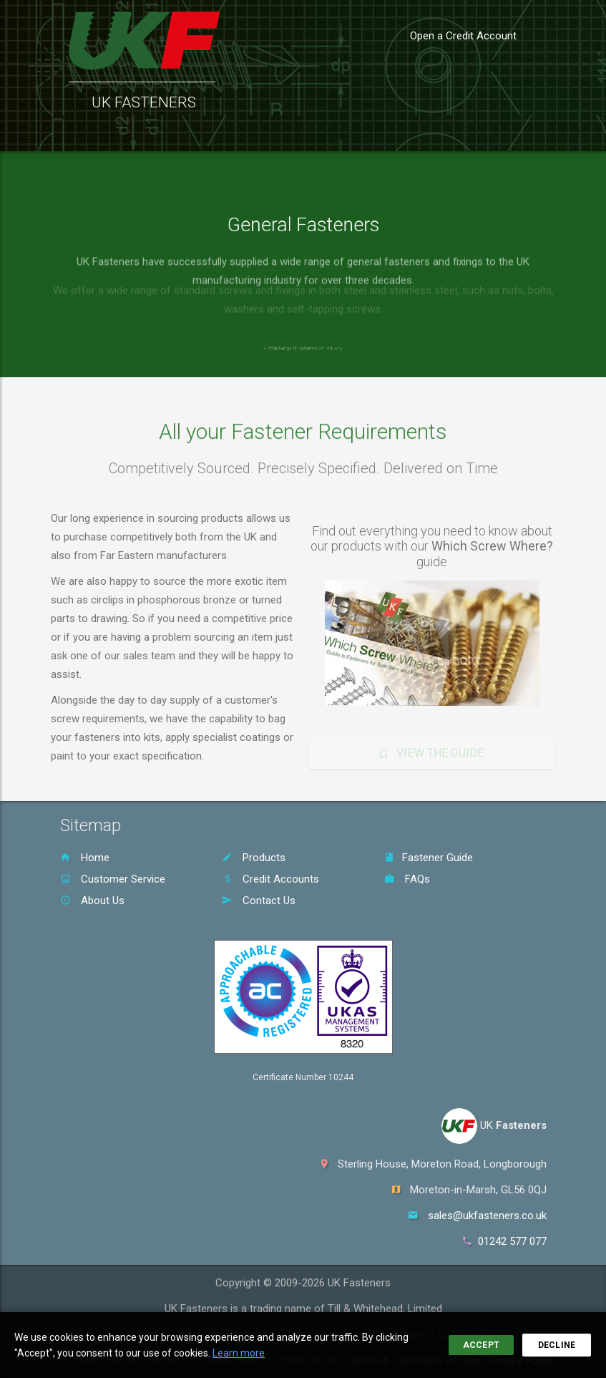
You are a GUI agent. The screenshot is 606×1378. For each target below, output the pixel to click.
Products (253, 857)
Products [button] (130, 133)
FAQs (407, 879)
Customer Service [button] (214, 133)
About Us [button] (430, 133)
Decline (556, 1345)
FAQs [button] (381, 133)
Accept (481, 1345)
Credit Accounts (270, 879)
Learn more (238, 1353)
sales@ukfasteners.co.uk (487, 1215)
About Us (92, 900)
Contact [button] (493, 133)
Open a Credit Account (463, 35)
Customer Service (112, 879)
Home (84, 857)
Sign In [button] (549, 133)
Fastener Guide (428, 857)
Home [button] (73, 133)
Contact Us (258, 900)
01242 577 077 (512, 1241)
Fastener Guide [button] (312, 133)
